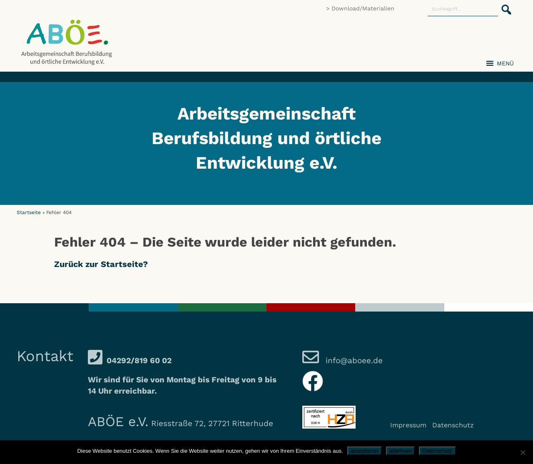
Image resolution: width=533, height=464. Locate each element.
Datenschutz (453, 425)
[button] (504, 5)
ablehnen (400, 451)
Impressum (408, 425)
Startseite (29, 212)
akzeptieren (365, 451)
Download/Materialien (362, 8)
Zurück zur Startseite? (101, 264)
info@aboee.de (353, 360)
